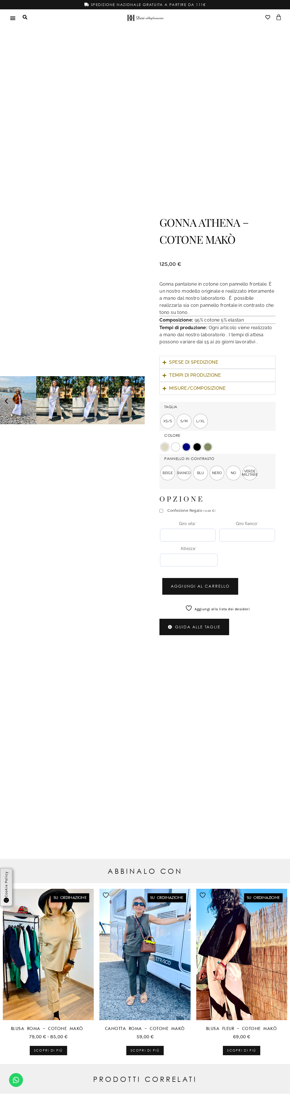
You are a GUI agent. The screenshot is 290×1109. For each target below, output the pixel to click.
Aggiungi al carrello (204, 586)
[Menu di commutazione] (12, 18)
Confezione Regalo (191, 510)
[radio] (168, 421)
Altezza (189, 548)
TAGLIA (170, 406)
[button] (6, 400)
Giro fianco (247, 523)
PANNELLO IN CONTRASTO (189, 458)
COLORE (172, 435)
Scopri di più (48, 1050)
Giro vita (188, 523)
